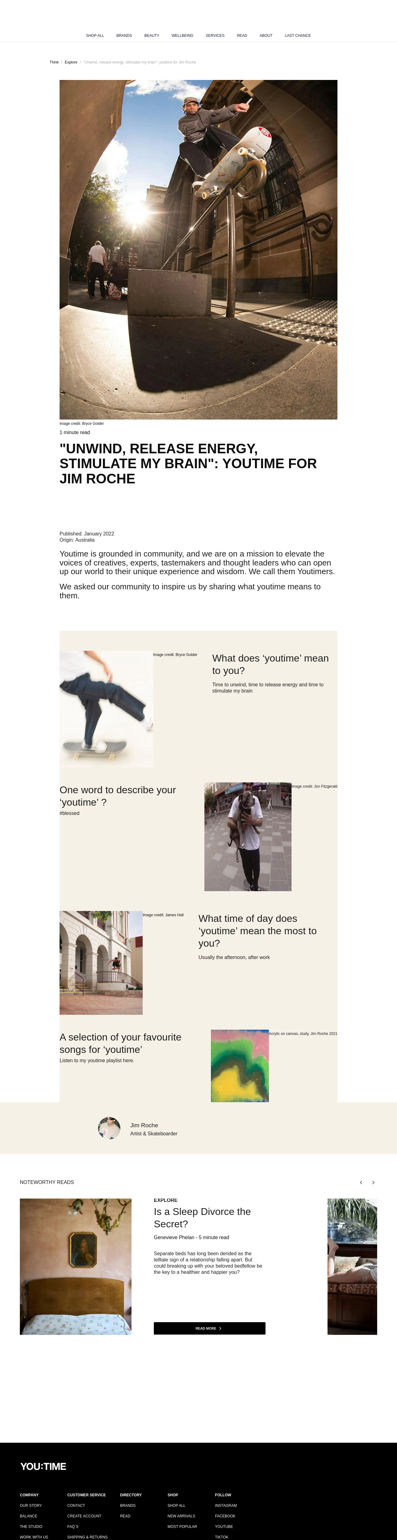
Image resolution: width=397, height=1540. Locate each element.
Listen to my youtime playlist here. (97, 1060)
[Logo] (198, 20)
